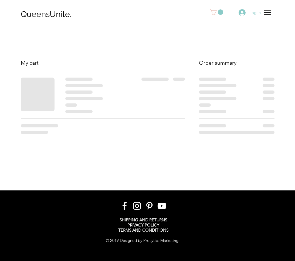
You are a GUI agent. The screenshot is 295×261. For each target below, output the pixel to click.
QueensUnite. (46, 14)
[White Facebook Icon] (124, 206)
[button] (216, 12)
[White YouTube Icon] (162, 206)
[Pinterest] (149, 206)
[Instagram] (137, 206)
